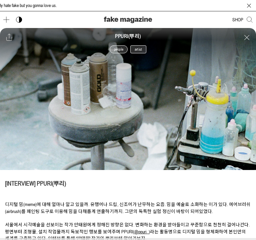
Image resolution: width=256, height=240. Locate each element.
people (118, 49)
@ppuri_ (141, 231)
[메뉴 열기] (6, 20)
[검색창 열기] (250, 20)
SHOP (237, 19)
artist (138, 49)
